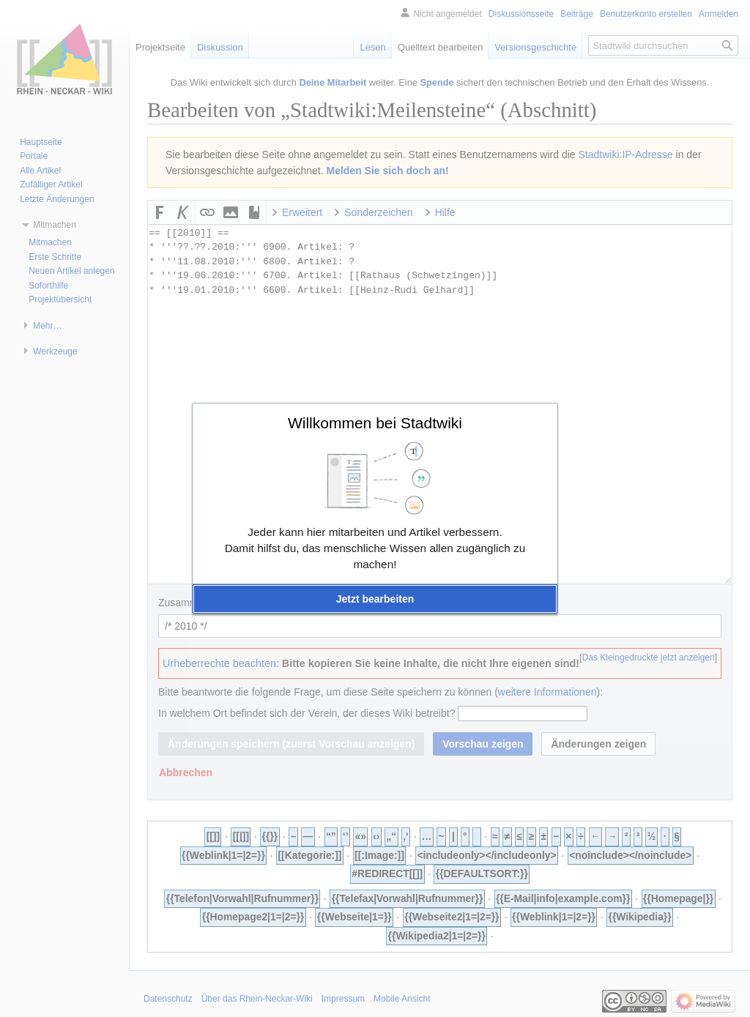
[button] (375, 599)
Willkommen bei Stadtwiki (375, 422)
